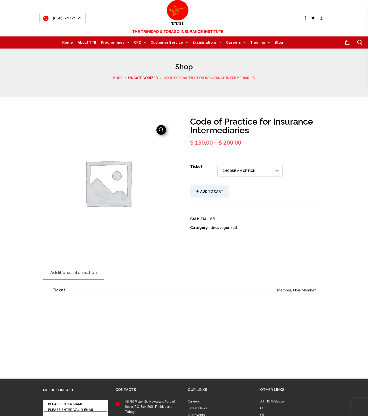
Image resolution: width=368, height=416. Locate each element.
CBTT (264, 408)
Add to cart (211, 191)
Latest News (197, 408)
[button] (346, 42)
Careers (194, 401)
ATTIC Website (272, 401)
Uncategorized (143, 78)
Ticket (196, 167)
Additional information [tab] (73, 272)
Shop (118, 78)
